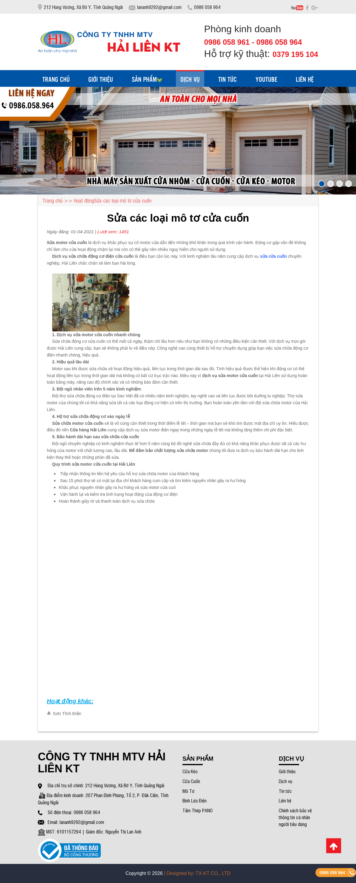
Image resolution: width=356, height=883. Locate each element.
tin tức (227, 79)
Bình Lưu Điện (194, 800)
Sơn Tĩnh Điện (67, 713)
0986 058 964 (332, 872)
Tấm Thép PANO (197, 810)
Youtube (266, 79)
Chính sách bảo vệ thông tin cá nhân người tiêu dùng (295, 817)
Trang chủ (56, 79)
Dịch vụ (285, 781)
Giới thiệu (100, 79)
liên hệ (305, 79)
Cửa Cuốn (191, 781)
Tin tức (285, 791)
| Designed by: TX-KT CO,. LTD (197, 873)
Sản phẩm (147, 79)
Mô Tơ (188, 791)
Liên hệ (285, 800)
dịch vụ (190, 79)
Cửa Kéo (190, 771)
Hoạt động (84, 200)
